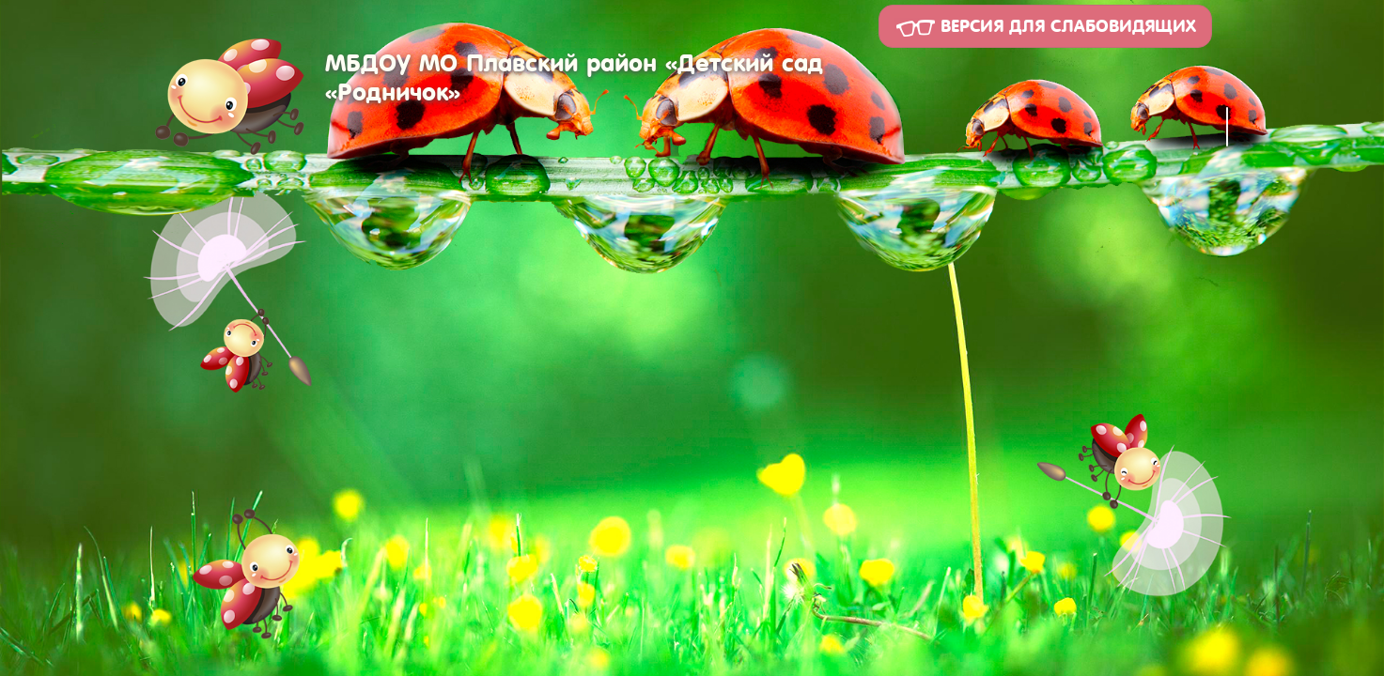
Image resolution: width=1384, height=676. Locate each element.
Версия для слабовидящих (1045, 27)
